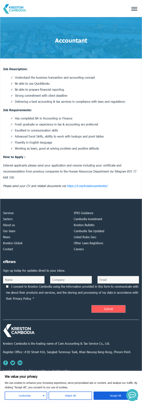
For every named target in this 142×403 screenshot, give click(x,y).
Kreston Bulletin (84, 225)
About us (9, 225)
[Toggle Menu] (134, 9)
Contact (8, 249)
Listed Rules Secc (85, 237)
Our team (9, 231)
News (6, 237)
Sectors (8, 219)
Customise (25, 395)
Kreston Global (12, 243)
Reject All (70, 395)
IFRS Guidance (83, 213)
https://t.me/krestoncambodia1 (87, 186)
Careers (79, 249)
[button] (132, 395)
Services (8, 213)
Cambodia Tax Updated (89, 231)
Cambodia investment (88, 219)
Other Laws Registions (88, 243)
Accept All (115, 395)
